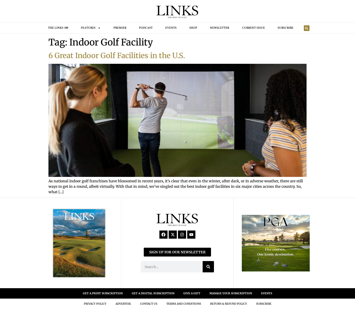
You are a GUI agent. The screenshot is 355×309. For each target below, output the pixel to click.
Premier (119, 28)
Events (171, 28)
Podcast (146, 28)
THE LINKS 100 (58, 28)
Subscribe (285, 28)
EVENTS (266, 293)
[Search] (208, 266)
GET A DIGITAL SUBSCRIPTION (153, 293)
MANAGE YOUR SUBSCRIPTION (230, 293)
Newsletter (219, 28)
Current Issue (253, 28)
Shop (193, 28)
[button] (306, 28)
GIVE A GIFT (191, 293)
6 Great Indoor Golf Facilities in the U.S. (116, 55)
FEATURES (91, 28)
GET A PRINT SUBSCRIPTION (103, 293)
